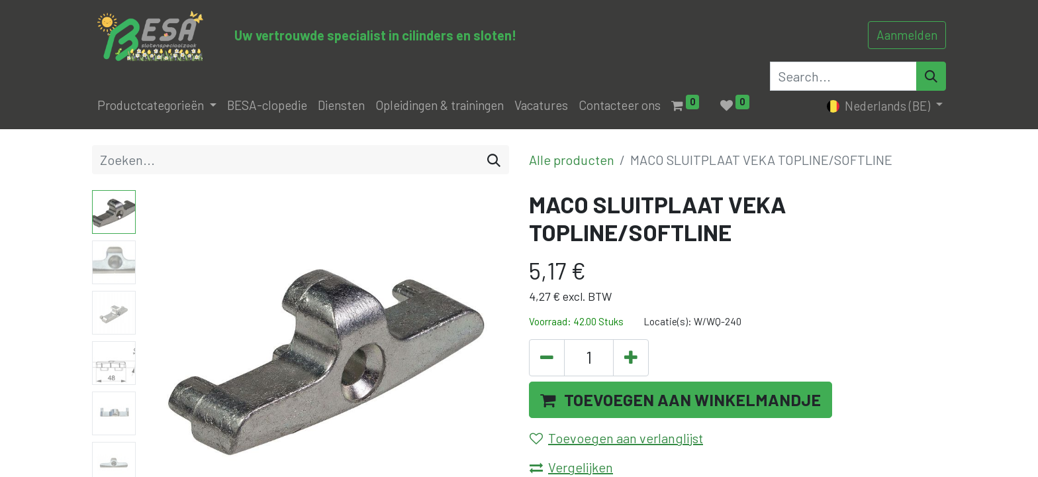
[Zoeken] (494, 159)
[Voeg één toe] (631, 357)
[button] (680, 400)
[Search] (931, 76)
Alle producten (571, 160)
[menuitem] (267, 106)
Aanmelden (906, 34)
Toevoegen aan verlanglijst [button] (616, 438)
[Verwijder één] (547, 357)
